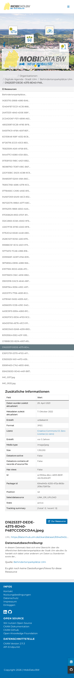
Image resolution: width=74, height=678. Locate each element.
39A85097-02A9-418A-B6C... (16, 178)
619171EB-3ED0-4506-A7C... (15, 269)
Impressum (10, 601)
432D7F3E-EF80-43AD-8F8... (16, 227)
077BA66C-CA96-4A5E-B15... (16, 191)
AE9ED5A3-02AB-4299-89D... (16, 329)
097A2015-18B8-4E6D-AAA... (16, 209)
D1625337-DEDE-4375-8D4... (16, 347)
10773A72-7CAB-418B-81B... (15, 251)
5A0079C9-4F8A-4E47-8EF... (16, 130)
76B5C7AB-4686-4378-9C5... (16, 185)
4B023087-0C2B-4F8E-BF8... (16, 124)
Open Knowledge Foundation (20, 633)
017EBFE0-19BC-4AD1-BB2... (16, 160)
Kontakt (8, 591)
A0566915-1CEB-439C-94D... (16, 305)
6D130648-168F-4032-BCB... (16, 136)
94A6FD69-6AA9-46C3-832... (16, 197)
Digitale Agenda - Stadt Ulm (21, 79)
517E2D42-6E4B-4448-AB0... (16, 233)
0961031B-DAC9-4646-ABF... (16, 281)
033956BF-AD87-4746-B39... (16, 257)
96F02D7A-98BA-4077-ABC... (16, 203)
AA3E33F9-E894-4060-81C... (15, 311)
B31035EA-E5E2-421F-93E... (15, 335)
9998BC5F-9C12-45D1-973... (15, 245)
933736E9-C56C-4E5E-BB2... (16, 275)
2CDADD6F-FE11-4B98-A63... (16, 118)
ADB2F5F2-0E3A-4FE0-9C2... (16, 317)
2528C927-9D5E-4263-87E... (15, 239)
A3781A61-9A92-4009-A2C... (15, 299)
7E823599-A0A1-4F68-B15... (15, 148)
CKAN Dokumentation (16, 626)
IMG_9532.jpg (9, 383)
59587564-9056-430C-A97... (15, 287)
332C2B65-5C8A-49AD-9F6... (16, 221)
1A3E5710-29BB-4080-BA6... (15, 100)
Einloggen (9, 605)
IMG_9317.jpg (8, 377)
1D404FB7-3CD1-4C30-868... (16, 106)
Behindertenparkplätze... (14, 94)
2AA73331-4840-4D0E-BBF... (16, 112)
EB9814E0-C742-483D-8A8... (16, 365)
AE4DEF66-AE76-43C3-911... (15, 323)
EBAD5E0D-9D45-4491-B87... (16, 371)
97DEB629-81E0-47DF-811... (15, 215)
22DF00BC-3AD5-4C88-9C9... (16, 172)
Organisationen (29, 75)
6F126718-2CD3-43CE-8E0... (15, 142)
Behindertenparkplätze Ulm (56, 79)
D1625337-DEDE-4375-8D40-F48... (24, 82)
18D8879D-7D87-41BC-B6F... (16, 166)
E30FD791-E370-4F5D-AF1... (15, 353)
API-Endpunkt (11, 647)
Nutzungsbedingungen (17, 594)
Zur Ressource (57, 521)
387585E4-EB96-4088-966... (16, 263)
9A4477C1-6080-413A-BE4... (15, 154)
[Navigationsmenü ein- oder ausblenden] (68, 7)
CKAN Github (11, 630)
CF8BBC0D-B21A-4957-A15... (16, 341)
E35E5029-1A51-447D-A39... (15, 359)
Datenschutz (10, 598)
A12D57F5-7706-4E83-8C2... (15, 293)
